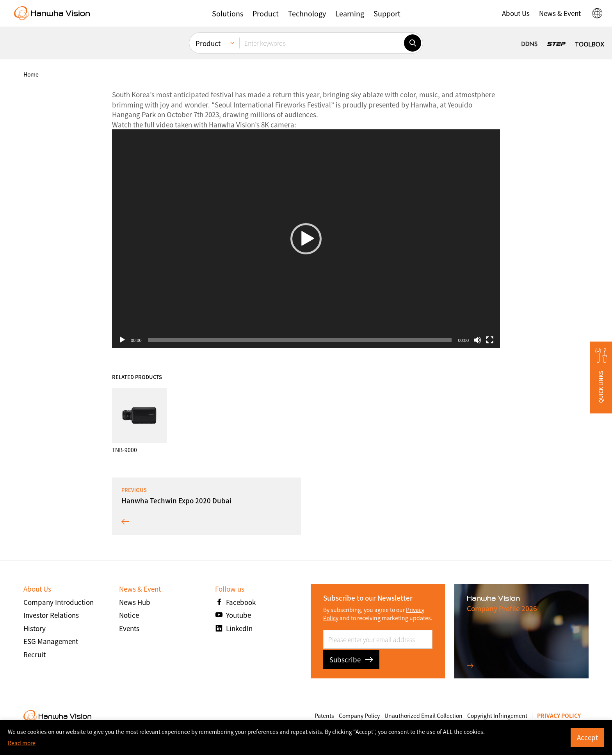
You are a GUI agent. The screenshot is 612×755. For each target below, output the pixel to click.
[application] (306, 238)
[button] (227, 13)
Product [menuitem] (208, 43)
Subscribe (351, 659)
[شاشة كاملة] (490, 340)
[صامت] (477, 340)
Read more (22, 743)
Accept (587, 737)
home (31, 74)
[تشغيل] (122, 340)
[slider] (300, 340)
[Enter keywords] (321, 43)
